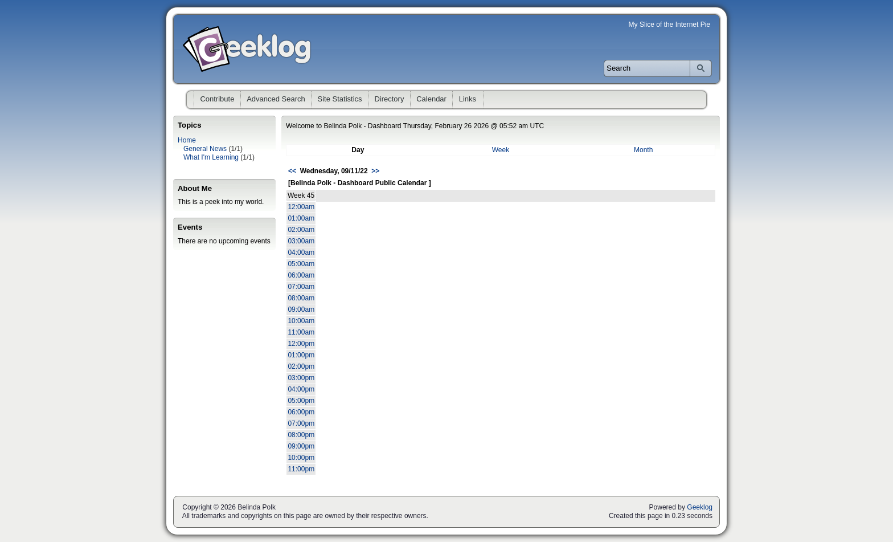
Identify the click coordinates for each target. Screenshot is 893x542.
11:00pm (301, 469)
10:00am (301, 321)
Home (187, 140)
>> (375, 171)
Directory (389, 99)
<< (292, 171)
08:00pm (301, 435)
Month (643, 150)
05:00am (301, 264)
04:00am (301, 252)
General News (205, 149)
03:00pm (301, 378)
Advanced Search (276, 99)
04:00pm (301, 389)
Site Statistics (340, 99)
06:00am (301, 275)
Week (500, 150)
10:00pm (301, 458)
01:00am (301, 218)
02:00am (301, 230)
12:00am (301, 207)
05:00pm (301, 401)
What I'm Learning (211, 157)
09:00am (301, 309)
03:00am (301, 241)
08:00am (301, 298)
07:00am (301, 287)
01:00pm (301, 355)
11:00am (301, 332)
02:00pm (301, 366)
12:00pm (301, 344)
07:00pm (301, 423)
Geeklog (699, 507)
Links (467, 99)
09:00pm (301, 446)
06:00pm (301, 412)
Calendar (431, 99)
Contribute (217, 99)
